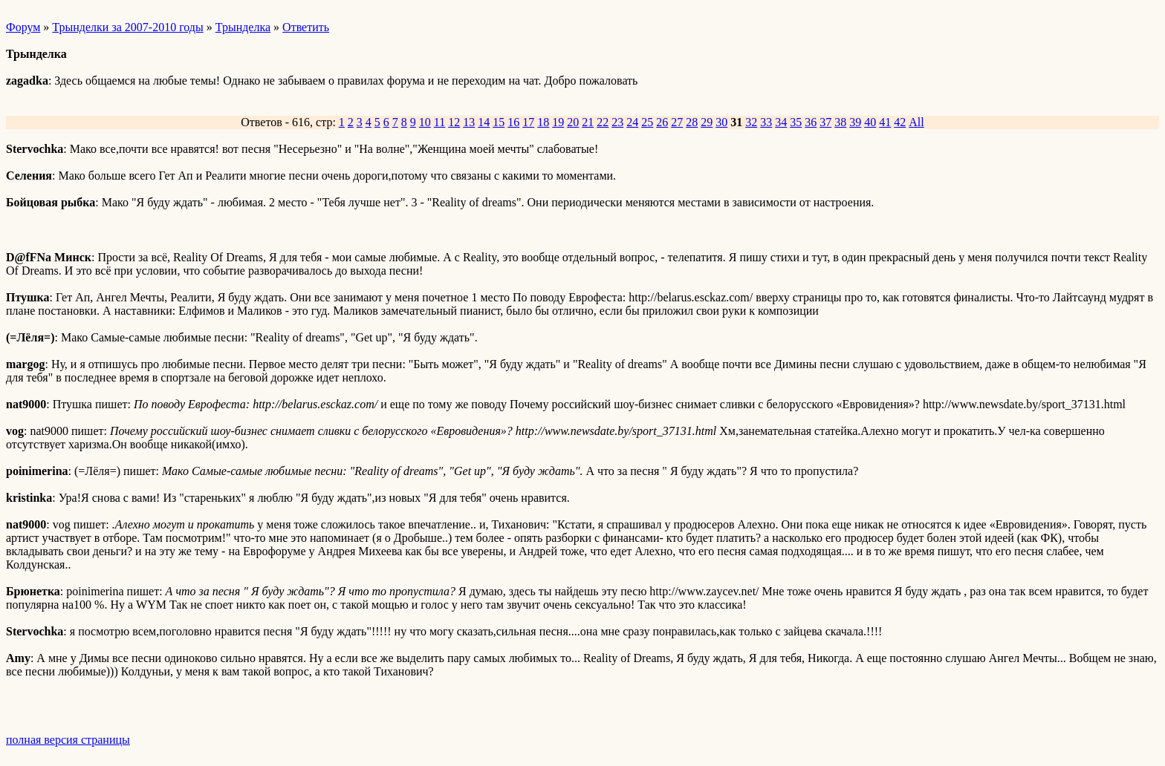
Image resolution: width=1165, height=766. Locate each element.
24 (632, 122)
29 (707, 122)
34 (781, 122)
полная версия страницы (68, 739)
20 (573, 122)
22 (603, 122)
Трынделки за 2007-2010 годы (127, 27)
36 (811, 122)
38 (840, 122)
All (916, 122)
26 (662, 122)
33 (766, 122)
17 (528, 122)
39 (855, 122)
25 (647, 122)
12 (454, 122)
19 (558, 122)
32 (751, 122)
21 (588, 122)
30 (721, 122)
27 (677, 122)
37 (825, 122)
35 (796, 122)
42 (900, 122)
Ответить (305, 27)
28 (692, 122)
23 (617, 122)
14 (484, 122)
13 (469, 122)
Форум (23, 27)
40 (870, 122)
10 (425, 122)
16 (513, 122)
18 (543, 122)
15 (498, 122)
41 (885, 122)
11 (439, 122)
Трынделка (242, 27)
